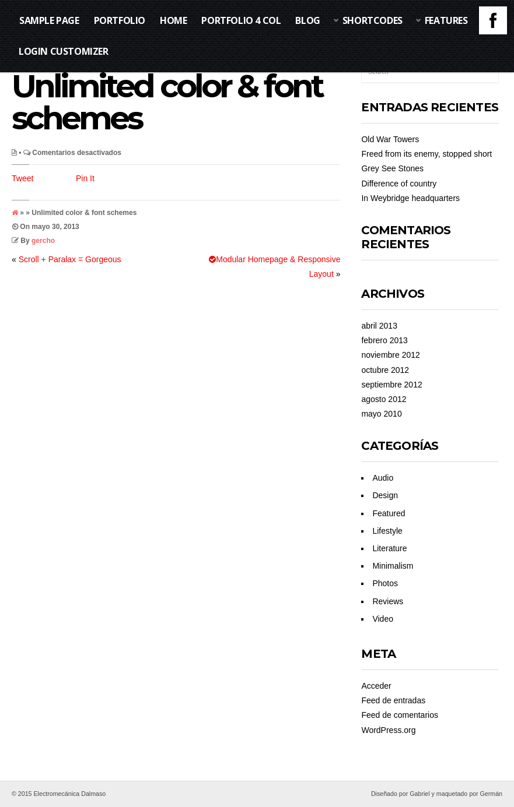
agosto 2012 (383, 399)
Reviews (387, 601)
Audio (382, 477)
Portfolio (119, 20)
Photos (385, 583)
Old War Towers (390, 139)
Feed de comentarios (399, 715)
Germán (491, 793)
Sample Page (49, 20)
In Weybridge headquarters (410, 198)
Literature (389, 548)
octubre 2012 (385, 370)
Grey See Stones (392, 168)
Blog (307, 20)
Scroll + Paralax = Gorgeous (70, 259)
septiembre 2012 (391, 384)
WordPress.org (388, 730)
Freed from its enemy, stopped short (426, 153)
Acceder (376, 685)
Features (446, 20)
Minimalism (392, 565)
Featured (388, 513)
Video (382, 618)
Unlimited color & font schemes (167, 102)
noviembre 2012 (390, 355)
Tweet (22, 178)
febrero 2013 (384, 340)
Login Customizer (64, 51)
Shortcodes (372, 20)
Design (385, 495)
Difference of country (398, 183)
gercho (43, 241)
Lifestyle (387, 530)
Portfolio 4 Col (241, 20)
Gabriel (419, 793)
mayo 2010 (381, 413)
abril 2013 (379, 325)
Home (173, 20)
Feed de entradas (393, 700)
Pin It (85, 178)
